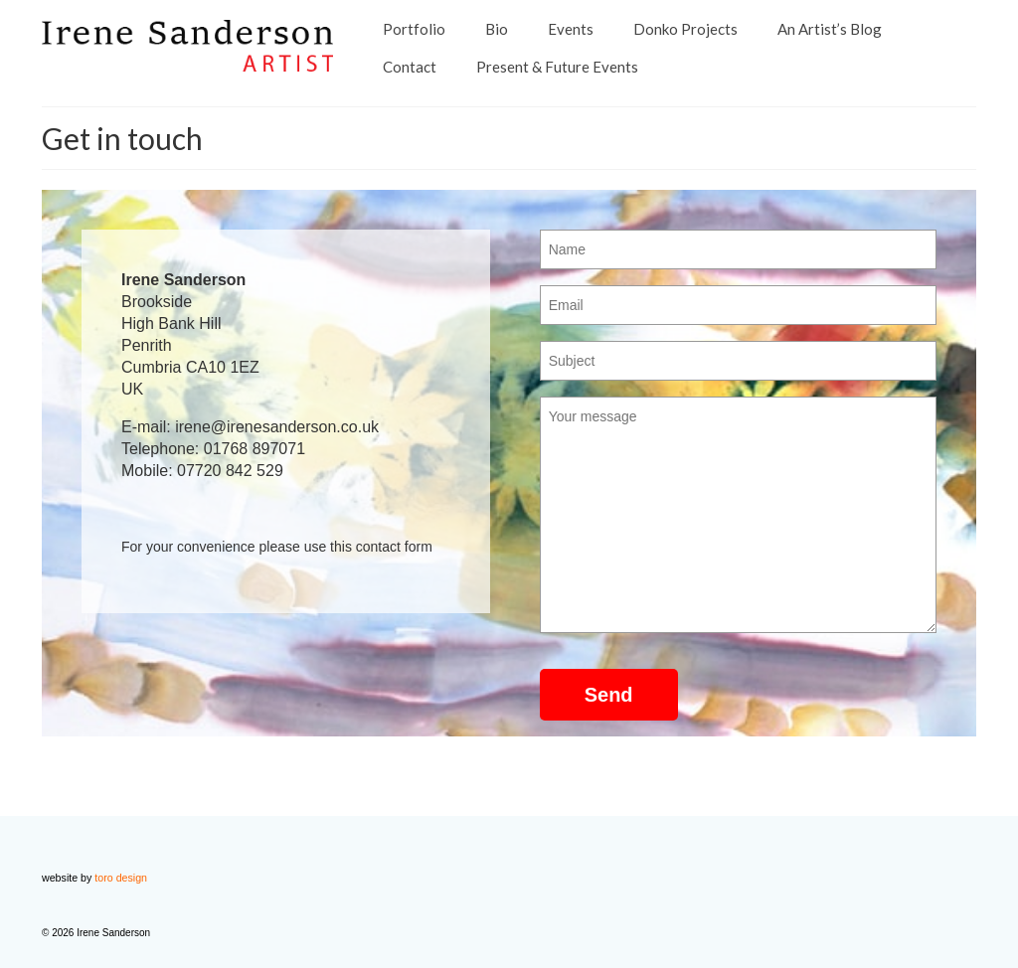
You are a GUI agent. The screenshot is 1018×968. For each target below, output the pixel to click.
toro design (120, 878)
